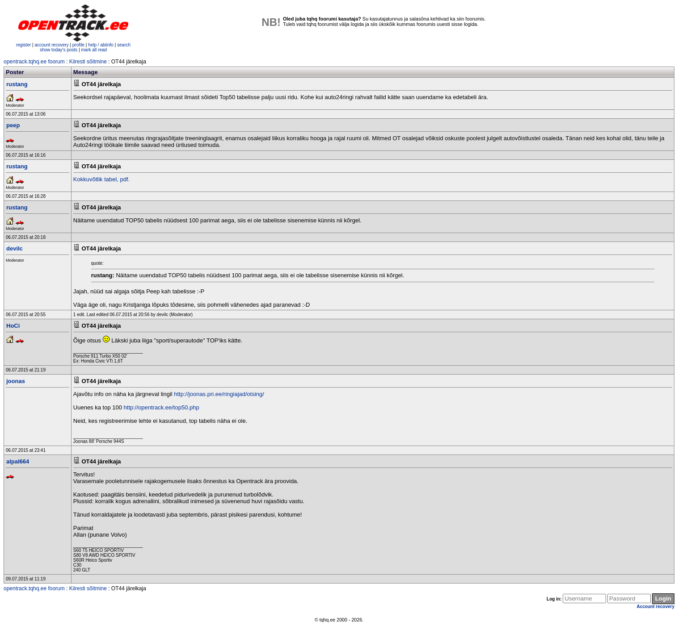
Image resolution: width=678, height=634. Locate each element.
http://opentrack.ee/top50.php (161, 407)
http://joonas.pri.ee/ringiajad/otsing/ (219, 394)
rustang (17, 84)
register (23, 44)
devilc (14, 248)
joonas (15, 381)
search (124, 44)
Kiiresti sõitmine (88, 61)
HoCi (13, 325)
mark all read (94, 49)
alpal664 (17, 461)
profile (78, 44)
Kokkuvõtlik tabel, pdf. (101, 179)
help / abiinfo (101, 44)
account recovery (52, 44)
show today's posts (58, 49)
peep (13, 125)
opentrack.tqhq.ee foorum (34, 61)
